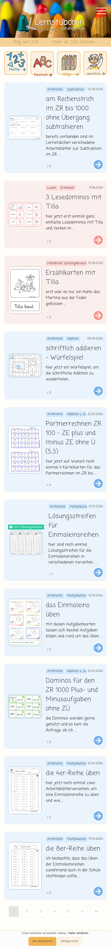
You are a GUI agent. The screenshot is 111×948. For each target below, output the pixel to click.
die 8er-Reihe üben (73, 848)
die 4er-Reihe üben (73, 773)
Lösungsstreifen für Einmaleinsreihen (73, 526)
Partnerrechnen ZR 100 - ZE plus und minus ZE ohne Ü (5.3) (73, 437)
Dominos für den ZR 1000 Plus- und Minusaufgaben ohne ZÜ (72, 694)
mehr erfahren (78, 933)
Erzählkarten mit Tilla (70, 278)
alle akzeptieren (42, 941)
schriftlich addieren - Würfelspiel (73, 353)
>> (96, 911)
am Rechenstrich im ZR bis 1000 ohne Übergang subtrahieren (70, 113)
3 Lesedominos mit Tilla (73, 202)
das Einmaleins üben (68, 610)
